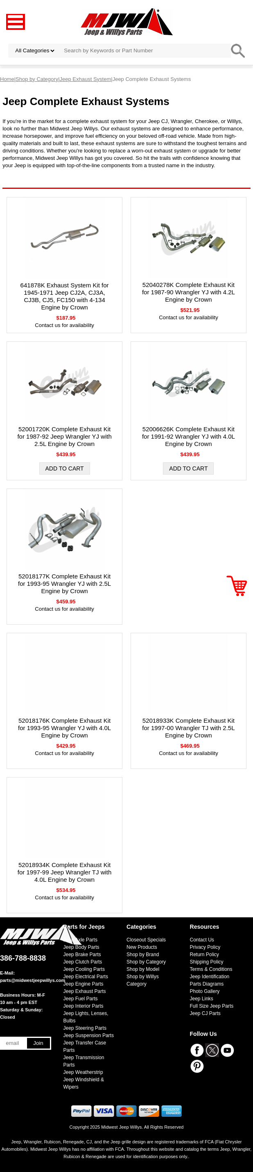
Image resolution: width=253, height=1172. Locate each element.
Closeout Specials (146, 940)
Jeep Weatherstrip (83, 1072)
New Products (141, 947)
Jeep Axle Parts (80, 940)
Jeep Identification (210, 976)
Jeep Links (201, 999)
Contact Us (202, 940)
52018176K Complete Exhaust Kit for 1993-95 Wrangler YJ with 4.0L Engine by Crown (64, 728)
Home (7, 79)
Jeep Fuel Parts (80, 999)
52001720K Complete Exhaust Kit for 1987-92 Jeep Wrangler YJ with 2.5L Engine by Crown (64, 436)
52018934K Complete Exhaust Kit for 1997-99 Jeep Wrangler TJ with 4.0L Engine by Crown (65, 872)
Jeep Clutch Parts (82, 962)
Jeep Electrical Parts (85, 976)
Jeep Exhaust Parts (84, 991)
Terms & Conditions (211, 969)
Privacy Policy (205, 947)
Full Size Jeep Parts (212, 1006)
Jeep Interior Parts (83, 1006)
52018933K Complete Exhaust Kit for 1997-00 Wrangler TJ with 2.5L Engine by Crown (188, 728)
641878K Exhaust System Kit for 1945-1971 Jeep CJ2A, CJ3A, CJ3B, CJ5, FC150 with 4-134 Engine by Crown (64, 296)
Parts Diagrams (207, 984)
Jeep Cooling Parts (84, 969)
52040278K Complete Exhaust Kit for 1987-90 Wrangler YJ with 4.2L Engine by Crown (188, 292)
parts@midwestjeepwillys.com (32, 980)
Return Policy (204, 954)
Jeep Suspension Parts (88, 1035)
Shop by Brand (142, 954)
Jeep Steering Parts (84, 1028)
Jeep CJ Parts (205, 1013)
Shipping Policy (207, 962)
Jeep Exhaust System (85, 79)
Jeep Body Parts (81, 947)
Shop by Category (37, 79)
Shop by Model (142, 969)
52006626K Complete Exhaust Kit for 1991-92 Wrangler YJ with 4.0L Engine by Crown (188, 436)
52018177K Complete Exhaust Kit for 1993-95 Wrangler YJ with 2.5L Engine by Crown (64, 583)
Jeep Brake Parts (82, 954)
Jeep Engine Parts (83, 984)
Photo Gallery (205, 991)
